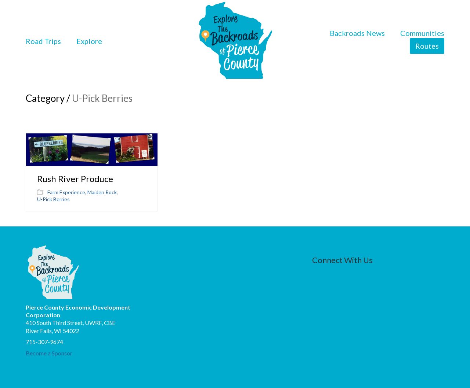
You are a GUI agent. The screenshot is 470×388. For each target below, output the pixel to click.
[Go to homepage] (235, 41)
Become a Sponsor (49, 353)
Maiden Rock (102, 192)
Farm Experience (66, 192)
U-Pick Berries (53, 199)
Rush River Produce (75, 179)
